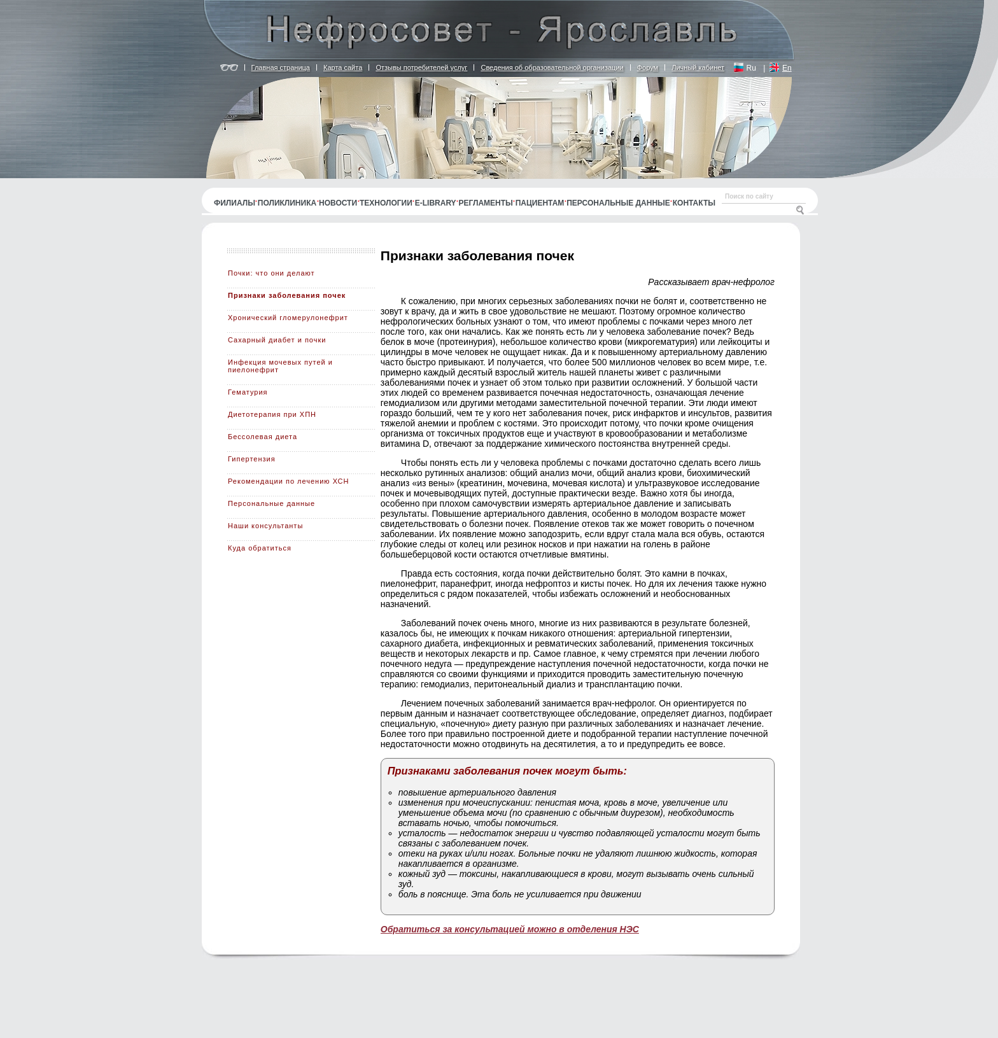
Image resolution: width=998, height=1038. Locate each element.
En (787, 68)
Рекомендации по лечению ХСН (288, 481)
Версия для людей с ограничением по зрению (229, 68)
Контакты (694, 203)
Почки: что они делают (271, 273)
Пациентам (540, 203)
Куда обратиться (260, 548)
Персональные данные (618, 203)
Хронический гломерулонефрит (288, 317)
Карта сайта (342, 67)
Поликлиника (287, 203)
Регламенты (486, 203)
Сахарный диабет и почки (277, 340)
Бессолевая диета (262, 436)
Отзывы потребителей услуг (421, 67)
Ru (751, 68)
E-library (435, 203)
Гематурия (248, 392)
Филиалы (234, 203)
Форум (647, 67)
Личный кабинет (697, 67)
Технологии (386, 203)
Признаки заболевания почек (287, 295)
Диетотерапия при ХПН (272, 414)
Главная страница (280, 67)
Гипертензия (252, 459)
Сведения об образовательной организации (552, 67)
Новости (338, 203)
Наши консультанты (265, 526)
